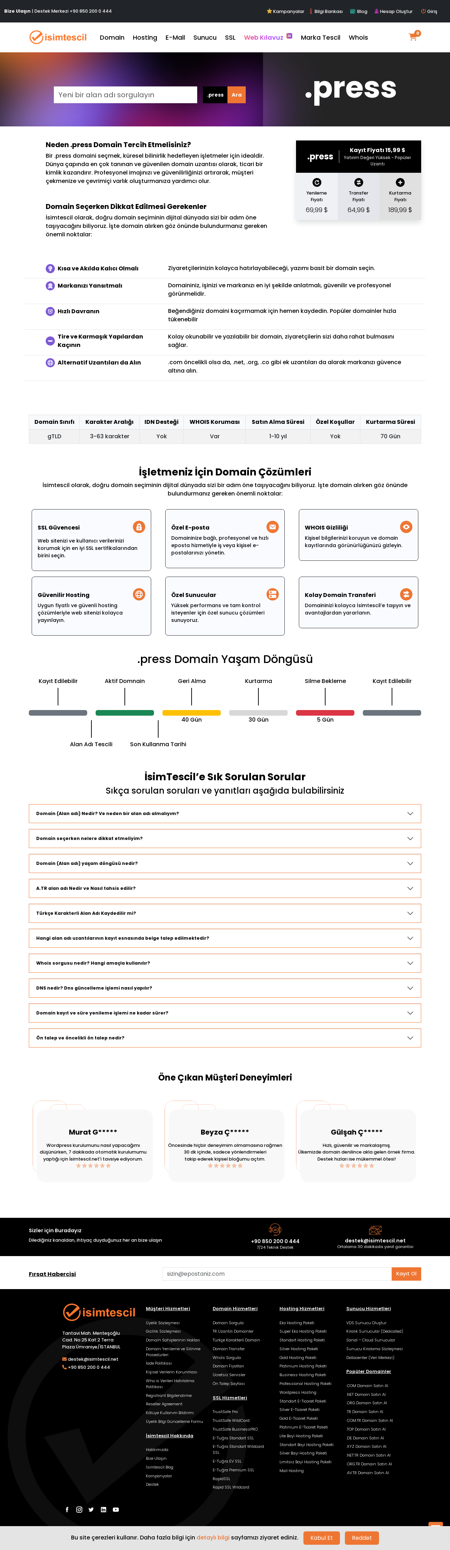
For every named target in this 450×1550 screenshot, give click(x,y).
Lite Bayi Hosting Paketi (301, 1436)
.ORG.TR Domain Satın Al (369, 1464)
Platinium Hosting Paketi (303, 1366)
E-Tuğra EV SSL (227, 1461)
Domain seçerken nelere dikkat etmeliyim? (89, 838)
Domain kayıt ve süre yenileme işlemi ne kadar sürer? (102, 1013)
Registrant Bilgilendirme (169, 1395)
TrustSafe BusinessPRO (235, 1429)
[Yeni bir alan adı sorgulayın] (125, 94)
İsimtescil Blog (159, 1467)
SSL (230, 37)
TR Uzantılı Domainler (233, 1331)
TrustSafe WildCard (231, 1420)
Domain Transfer (229, 1349)
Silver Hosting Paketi (298, 1349)
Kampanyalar (286, 11)
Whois (358, 37)
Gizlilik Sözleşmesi (163, 1331)
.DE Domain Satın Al (365, 1438)
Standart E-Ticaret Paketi (302, 1401)
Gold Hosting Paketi (297, 1357)
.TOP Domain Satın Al (366, 1429)
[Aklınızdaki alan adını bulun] (277, 1274)
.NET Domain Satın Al (366, 1394)
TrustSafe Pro (225, 1411)
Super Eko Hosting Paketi (303, 1331)
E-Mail (175, 37)
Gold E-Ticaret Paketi (298, 1418)
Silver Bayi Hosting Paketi (303, 1453)
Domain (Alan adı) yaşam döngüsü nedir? (87, 863)
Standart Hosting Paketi (302, 1340)
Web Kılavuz (268, 37)
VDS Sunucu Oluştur (366, 1323)
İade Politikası (159, 1363)
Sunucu (205, 37)
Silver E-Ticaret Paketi (299, 1409)
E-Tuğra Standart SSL (233, 1438)
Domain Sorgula (228, 1323)
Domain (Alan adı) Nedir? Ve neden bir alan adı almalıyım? (107, 813)
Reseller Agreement (164, 1404)
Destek (152, 1484)
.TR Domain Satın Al (364, 1411)
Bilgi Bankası (325, 11)
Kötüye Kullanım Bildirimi (170, 1413)
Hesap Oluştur (393, 11)
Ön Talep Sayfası (229, 1383)
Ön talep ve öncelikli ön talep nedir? (80, 1038)
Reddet (362, 1538)
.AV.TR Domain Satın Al (367, 1473)
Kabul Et (321, 1538)
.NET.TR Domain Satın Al (368, 1455)
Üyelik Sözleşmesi (163, 1323)
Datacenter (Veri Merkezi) (370, 1357)
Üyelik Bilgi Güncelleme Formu (174, 1421)
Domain (112, 37)
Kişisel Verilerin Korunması (171, 1372)
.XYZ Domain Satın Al (366, 1446)
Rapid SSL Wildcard (231, 1487)
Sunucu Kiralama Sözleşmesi (374, 1349)
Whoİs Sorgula (227, 1357)
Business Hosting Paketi (302, 1375)
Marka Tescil (320, 37)
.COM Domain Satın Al (367, 1385)
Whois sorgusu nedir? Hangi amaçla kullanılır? (93, 963)
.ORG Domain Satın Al (366, 1403)
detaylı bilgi (213, 1537)
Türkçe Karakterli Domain (236, 1340)
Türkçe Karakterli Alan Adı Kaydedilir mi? (86, 913)
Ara (237, 94)
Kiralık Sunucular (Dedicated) (374, 1331)
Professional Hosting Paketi (305, 1383)
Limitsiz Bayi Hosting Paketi (305, 1462)
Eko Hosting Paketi (296, 1323)
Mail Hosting (291, 1470)
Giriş (429, 11)
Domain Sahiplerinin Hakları (173, 1340)
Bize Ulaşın (156, 1458)
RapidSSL (221, 1479)
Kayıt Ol (406, 1273)
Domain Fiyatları (228, 1366)
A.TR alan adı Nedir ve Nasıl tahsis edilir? (86, 888)
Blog (358, 11)
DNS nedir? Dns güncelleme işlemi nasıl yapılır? (94, 988)
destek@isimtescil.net (375, 1240)
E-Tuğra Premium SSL (233, 1470)
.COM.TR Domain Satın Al (369, 1420)
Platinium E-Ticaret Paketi (303, 1427)
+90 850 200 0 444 (91, 11)
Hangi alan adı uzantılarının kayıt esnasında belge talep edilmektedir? (122, 938)
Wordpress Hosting (297, 1392)
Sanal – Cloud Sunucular (370, 1340)
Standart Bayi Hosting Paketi (306, 1444)
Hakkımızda (157, 1449)
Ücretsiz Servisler (229, 1375)
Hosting (145, 37)
